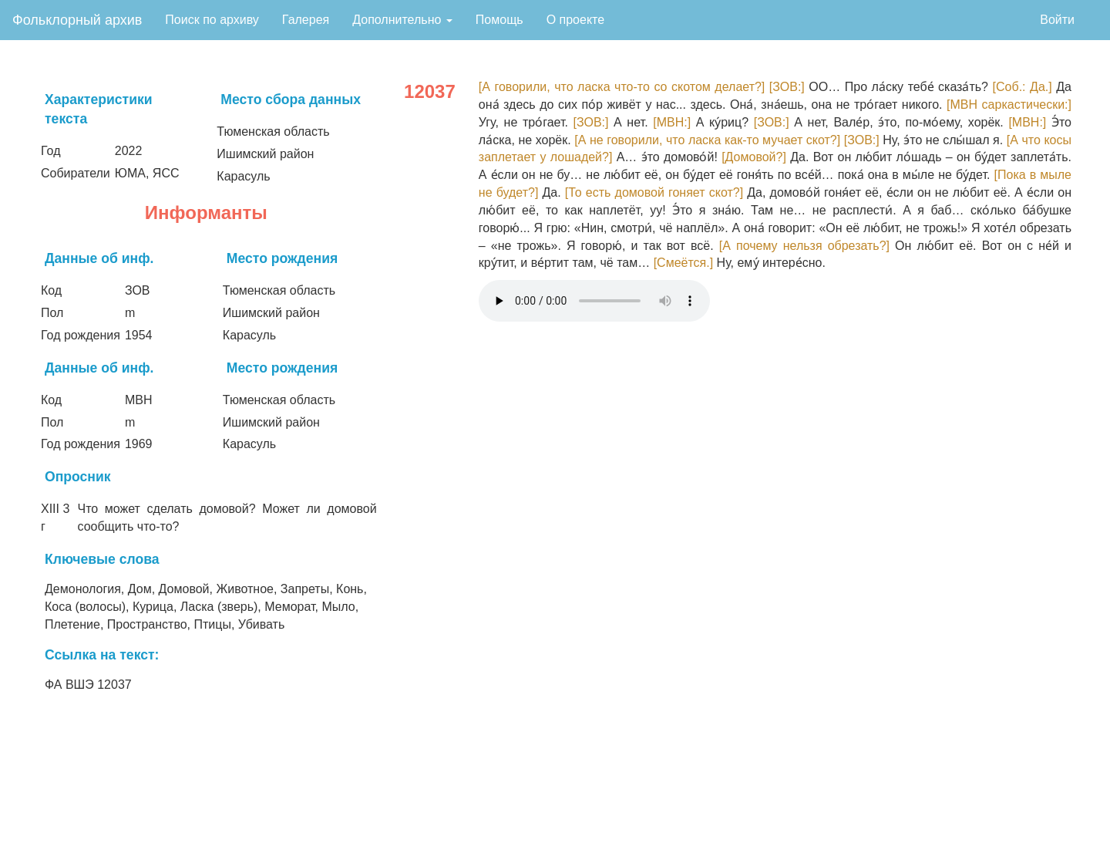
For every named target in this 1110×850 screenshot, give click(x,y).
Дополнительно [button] (402, 19)
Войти (1057, 19)
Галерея (305, 19)
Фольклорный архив (77, 20)
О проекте (575, 19)
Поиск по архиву (212, 19)
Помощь (499, 19)
